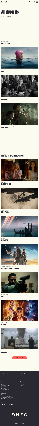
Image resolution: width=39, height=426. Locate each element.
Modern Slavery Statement (31, 420)
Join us (21, 376)
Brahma (3, 395)
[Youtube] (12, 405)
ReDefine (3, 394)
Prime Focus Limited (6, 399)
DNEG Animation (5, 386)
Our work (3, 382)
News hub (22, 387)
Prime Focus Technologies (7, 398)
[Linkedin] (9, 405)
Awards (22, 384)
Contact (22, 382)
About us (22, 386)
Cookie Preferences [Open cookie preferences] (19, 422)
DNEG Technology (5, 390)
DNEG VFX (3, 384)
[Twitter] (4, 405)
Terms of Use (5, 420)
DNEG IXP (3, 387)
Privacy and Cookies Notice (16, 420)
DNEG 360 (3, 388)
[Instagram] (2, 405)
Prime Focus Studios (6, 396)
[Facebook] (6, 405)
